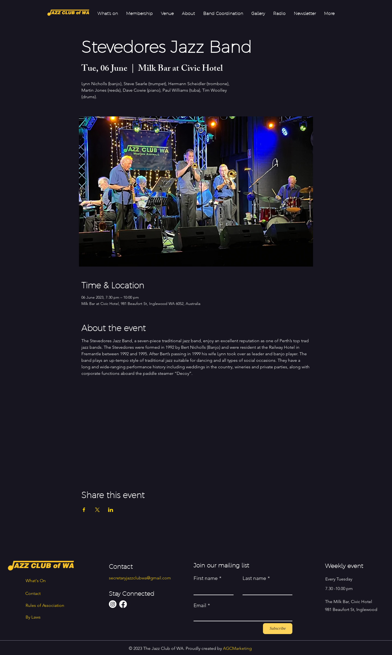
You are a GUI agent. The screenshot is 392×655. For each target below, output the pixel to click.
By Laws (33, 617)
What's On (36, 580)
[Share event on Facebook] (84, 510)
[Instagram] (113, 604)
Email (200, 605)
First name (206, 578)
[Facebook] (123, 604)
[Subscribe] (277, 628)
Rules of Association (45, 605)
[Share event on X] (97, 510)
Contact (33, 593)
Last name (254, 578)
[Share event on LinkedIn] (110, 510)
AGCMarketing (237, 648)
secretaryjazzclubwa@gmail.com (140, 577)
